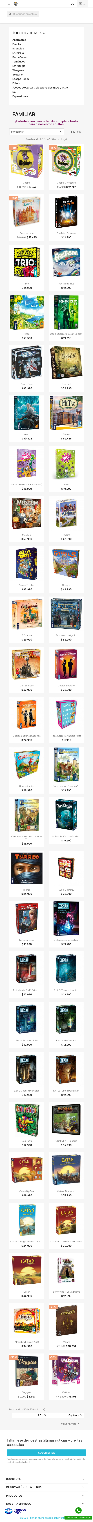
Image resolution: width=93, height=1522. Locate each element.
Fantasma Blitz (66, 283)
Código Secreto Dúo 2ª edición (66, 333)
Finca (26, 333)
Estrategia (18, 66)
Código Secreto (66, 685)
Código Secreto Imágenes (27, 735)
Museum (26, 534)
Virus (66, 484)
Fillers (16, 83)
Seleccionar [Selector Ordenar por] (36, 132)
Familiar (17, 44)
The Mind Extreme (66, 233)
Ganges (66, 585)
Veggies (26, 1392)
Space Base (27, 384)
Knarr (27, 434)
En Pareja (18, 53)
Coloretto (27, 1140)
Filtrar (76, 131)
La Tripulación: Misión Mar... (66, 836)
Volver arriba (70, 1424)
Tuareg (27, 889)
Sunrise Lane (27, 233)
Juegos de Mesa (28, 33)
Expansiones (20, 96)
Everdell (66, 384)
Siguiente (76, 1415)
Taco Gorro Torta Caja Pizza (66, 735)
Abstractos (19, 40)
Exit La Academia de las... (66, 939)
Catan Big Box (26, 1191)
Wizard (66, 1341)
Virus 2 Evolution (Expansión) (26, 484)
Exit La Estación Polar (27, 1040)
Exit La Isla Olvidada (66, 1040)
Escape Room (20, 79)
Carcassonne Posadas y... (66, 786)
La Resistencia (26, 939)
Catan (27, 1291)
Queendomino (26, 786)
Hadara (66, 534)
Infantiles (18, 48)
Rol (14, 92)
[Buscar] (23, 14)
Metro (66, 434)
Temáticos (18, 61)
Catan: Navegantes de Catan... (26, 1241)
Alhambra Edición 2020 (27, 1341)
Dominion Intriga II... (66, 635)
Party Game (19, 57)
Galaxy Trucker (27, 585)
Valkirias (66, 1392)
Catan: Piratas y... (66, 1191)
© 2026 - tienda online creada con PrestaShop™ (46, 1518)
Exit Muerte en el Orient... (26, 990)
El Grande (27, 635)
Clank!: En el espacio (66, 1140)
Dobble (27, 182)
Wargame (18, 70)
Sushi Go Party (66, 889)
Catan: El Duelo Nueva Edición (66, 1241)
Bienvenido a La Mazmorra (66, 1291)
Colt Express (27, 685)
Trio (27, 283)
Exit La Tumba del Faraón (66, 1090)
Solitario (17, 74)
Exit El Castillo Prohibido (27, 1090)
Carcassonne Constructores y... (26, 838)
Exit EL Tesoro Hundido (66, 990)
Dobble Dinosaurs (66, 182)
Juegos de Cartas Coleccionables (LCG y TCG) (40, 87)
